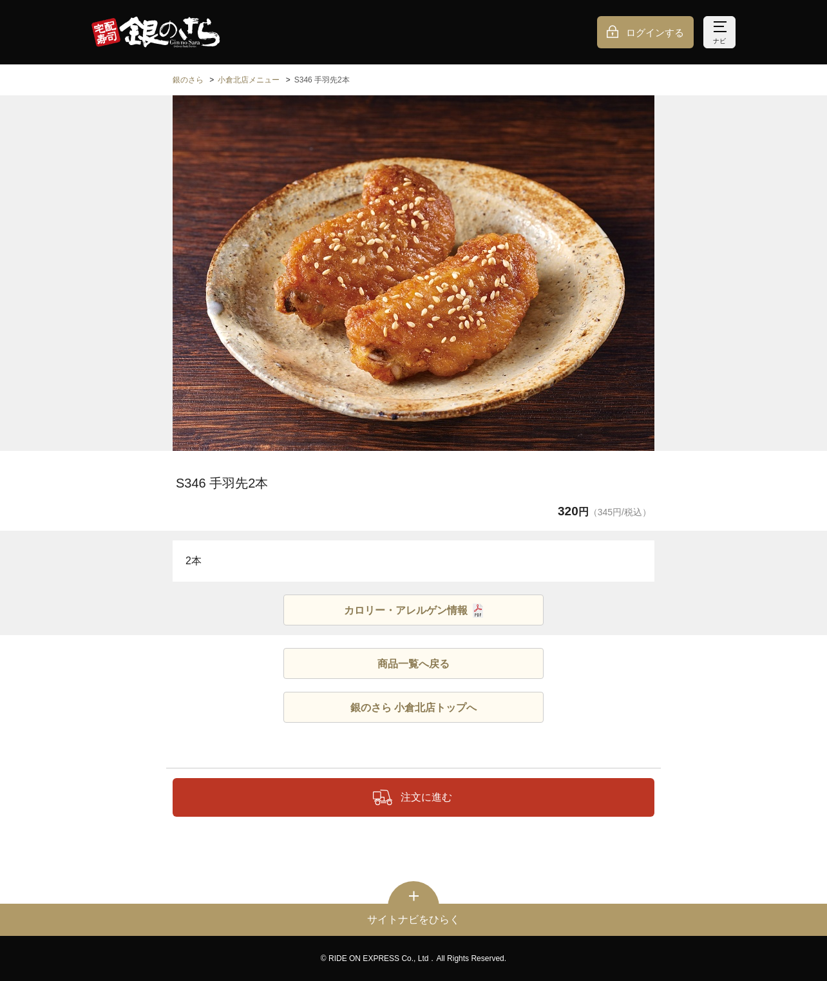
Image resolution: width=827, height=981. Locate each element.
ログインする (655, 32)
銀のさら (188, 79)
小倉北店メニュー (249, 79)
